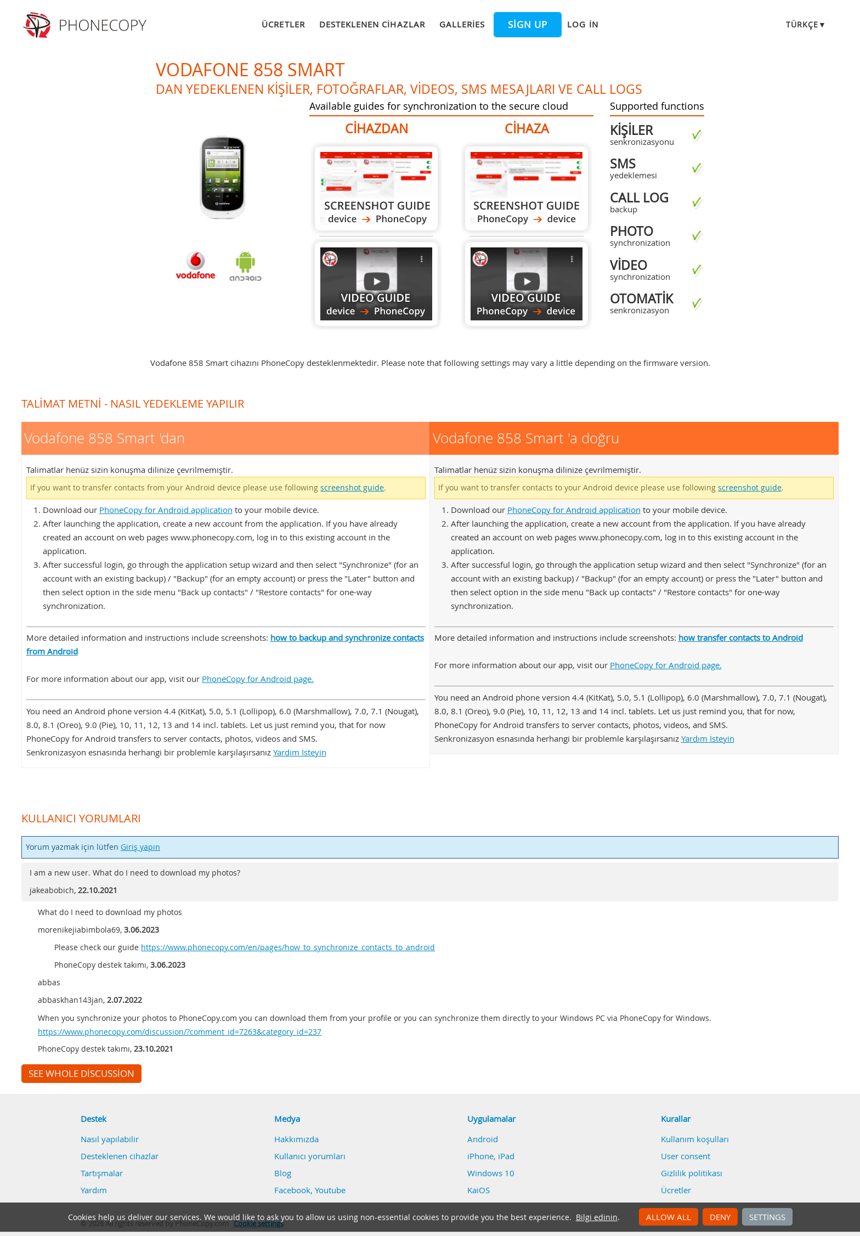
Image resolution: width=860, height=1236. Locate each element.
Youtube (330, 1189)
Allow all (668, 1216)
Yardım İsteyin (299, 752)
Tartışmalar (102, 1172)
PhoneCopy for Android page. (258, 678)
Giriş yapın (140, 847)
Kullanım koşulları (695, 1138)
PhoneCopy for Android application (166, 509)
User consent (685, 1155)
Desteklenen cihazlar (372, 24)
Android (482, 1138)
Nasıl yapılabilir (110, 1138)
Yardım (94, 1189)
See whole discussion (81, 1074)
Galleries (462, 24)
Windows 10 (490, 1172)
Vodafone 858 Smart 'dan (376, 188)
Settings (767, 1216)
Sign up (527, 25)
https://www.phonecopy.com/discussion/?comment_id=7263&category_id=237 (179, 1032)
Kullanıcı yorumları (310, 1155)
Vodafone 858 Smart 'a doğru (526, 188)
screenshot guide (352, 488)
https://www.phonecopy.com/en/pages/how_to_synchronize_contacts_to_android (288, 947)
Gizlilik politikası (691, 1172)
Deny (720, 1216)
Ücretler (283, 24)
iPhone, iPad (490, 1155)
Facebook (292, 1189)
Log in (582, 24)
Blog (282, 1172)
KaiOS (478, 1189)
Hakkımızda (296, 1138)
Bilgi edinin (597, 1217)
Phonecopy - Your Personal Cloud (86, 25)
